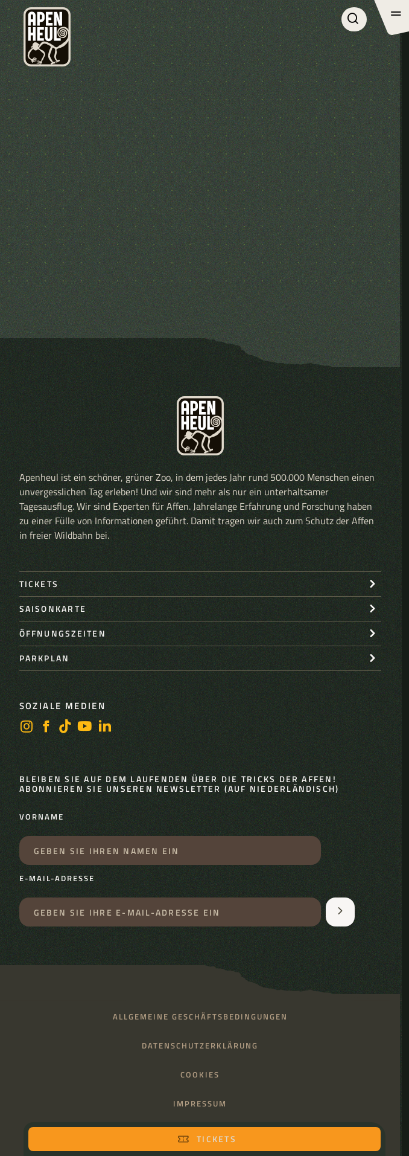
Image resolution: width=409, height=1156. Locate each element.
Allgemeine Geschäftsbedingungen (200, 1017)
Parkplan (44, 658)
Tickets (206, 1138)
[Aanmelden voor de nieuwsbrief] (340, 912)
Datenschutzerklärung (200, 1046)
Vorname (41, 817)
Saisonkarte (53, 608)
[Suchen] (354, 19)
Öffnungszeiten (62, 633)
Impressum (200, 1103)
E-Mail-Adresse (57, 879)
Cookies (200, 1075)
